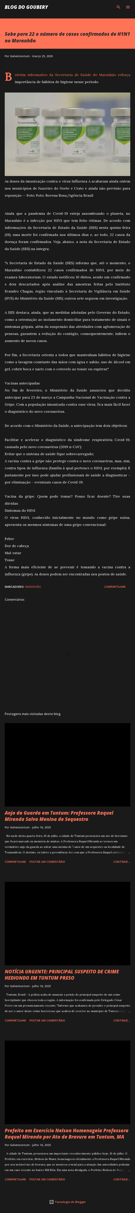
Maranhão (33, 587)
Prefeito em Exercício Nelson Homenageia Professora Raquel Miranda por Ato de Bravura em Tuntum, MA (67, 1133)
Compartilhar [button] (115, 587)
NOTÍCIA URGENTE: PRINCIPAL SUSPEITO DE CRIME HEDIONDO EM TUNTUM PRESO (62, 974)
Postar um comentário (47, 862)
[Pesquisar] (118, 7)
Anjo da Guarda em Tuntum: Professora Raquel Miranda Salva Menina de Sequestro (59, 816)
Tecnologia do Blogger (67, 1202)
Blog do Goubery (26, 7)
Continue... (121, 862)
